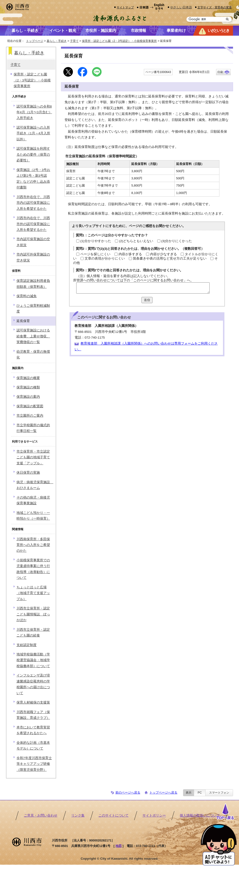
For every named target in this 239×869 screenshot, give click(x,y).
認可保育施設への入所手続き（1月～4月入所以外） (33, 133)
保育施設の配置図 (29, 406)
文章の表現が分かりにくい (105, 258)
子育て (74, 41)
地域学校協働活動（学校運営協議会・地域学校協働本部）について (33, 660)
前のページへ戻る (127, 792)
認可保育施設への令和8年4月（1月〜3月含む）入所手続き (34, 112)
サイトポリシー (154, 815)
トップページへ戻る (163, 792)
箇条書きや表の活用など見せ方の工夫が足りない (169, 258)
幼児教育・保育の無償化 (33, 354)
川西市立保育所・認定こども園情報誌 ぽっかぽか (33, 614)
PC (200, 792)
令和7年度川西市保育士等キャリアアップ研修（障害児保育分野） (34, 764)
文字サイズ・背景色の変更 (214, 7)
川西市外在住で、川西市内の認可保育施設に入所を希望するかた (33, 202)
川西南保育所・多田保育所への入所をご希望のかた (33, 545)
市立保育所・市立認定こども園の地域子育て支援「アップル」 (33, 457)
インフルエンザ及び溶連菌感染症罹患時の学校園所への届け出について (33, 684)
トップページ (34, 41)
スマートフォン (219, 792)
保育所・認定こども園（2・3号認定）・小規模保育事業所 (119, 41)
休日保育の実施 (28, 472)
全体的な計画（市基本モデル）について (33, 745)
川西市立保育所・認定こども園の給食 (33, 632)
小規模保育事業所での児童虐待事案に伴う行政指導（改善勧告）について (33, 568)
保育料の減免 (26, 296)
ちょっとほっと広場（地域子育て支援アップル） (33, 593)
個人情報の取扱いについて (200, 815)
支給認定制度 (26, 645)
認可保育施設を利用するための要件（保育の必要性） (33, 154)
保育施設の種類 (28, 387)
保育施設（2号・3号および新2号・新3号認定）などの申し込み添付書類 (33, 178)
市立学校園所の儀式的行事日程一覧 (33, 428)
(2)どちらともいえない (136, 241)
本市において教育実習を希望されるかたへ (33, 730)
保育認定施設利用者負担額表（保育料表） (33, 283)
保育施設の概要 (28, 378)
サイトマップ (125, 7)
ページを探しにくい (95, 254)
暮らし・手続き (57, 41)
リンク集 (78, 815)
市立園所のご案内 (29, 415)
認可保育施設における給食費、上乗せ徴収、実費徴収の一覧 (33, 336)
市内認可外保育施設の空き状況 (33, 257)
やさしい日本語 (181, 7)
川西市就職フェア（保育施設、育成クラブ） (33, 715)
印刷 (220, 72)
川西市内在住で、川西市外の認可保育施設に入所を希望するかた (33, 224)
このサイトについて (113, 815)
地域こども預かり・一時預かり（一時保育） (33, 515)
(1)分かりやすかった (95, 241)
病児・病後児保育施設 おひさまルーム (34, 485)
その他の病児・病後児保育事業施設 (33, 500)
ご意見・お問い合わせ (40, 815)
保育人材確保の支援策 (33, 702)
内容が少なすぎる (163, 254)
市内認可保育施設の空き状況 (33, 242)
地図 (118, 846)
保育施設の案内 (28, 396)
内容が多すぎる (130, 254)
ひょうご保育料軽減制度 (33, 308)
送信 (147, 300)
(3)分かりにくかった (176, 241)
